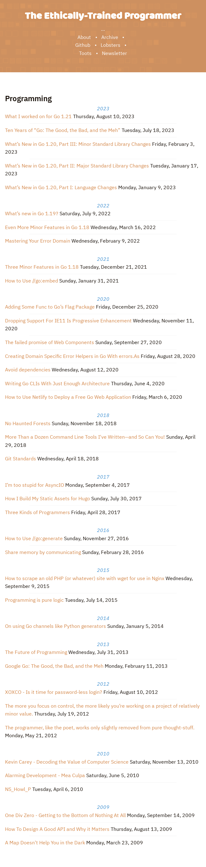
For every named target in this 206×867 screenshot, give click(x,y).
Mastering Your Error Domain (37, 241)
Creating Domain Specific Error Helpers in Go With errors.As (72, 356)
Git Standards (20, 458)
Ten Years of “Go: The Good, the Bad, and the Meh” (62, 130)
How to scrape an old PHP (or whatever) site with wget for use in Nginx (84, 578)
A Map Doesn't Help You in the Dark (45, 842)
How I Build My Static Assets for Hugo (47, 498)
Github (82, 45)
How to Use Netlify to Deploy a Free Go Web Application (68, 397)
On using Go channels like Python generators (55, 626)
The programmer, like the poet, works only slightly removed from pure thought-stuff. (99, 727)
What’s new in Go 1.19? (31, 213)
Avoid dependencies (27, 369)
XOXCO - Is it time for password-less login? (53, 692)
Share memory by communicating (43, 552)
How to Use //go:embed (31, 280)
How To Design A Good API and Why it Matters (57, 829)
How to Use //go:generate (34, 538)
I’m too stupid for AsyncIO (34, 485)
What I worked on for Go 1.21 (38, 116)
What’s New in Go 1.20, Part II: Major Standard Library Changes (77, 165)
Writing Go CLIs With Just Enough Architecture (57, 383)
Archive (109, 37)
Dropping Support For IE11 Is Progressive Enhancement (68, 320)
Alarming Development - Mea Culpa (45, 775)
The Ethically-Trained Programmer (103, 16)
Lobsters (110, 45)
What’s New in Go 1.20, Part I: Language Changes (61, 187)
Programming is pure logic (34, 600)
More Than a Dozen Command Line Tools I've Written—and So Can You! (85, 437)
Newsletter (114, 53)
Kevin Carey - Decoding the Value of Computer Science (67, 762)
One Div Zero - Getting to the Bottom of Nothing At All (65, 815)
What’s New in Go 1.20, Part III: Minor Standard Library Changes (78, 144)
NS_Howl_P (18, 789)
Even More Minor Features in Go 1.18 (47, 227)
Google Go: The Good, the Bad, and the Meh (54, 666)
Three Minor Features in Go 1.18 (42, 267)
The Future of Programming (36, 652)
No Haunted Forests (27, 423)
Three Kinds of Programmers (37, 512)
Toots (85, 53)
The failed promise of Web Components (49, 342)
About (84, 37)
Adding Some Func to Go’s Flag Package (50, 307)
